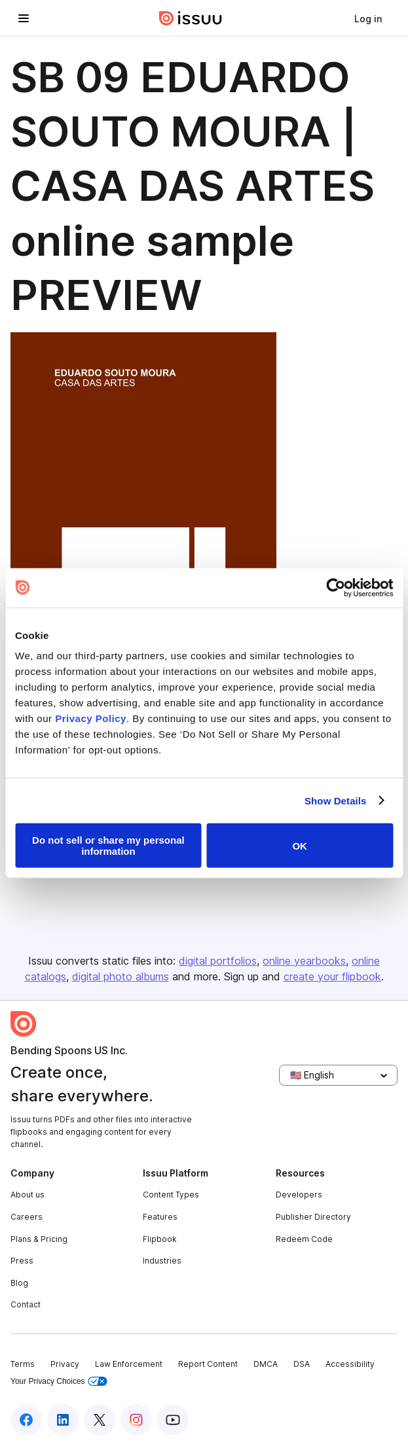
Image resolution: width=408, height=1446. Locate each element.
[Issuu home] (190, 18)
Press (21, 1260)
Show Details (336, 800)
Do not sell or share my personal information (108, 846)
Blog (19, 1283)
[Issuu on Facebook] (26, 1420)
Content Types (171, 1194)
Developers (299, 1194)
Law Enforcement (128, 1364)
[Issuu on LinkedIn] (63, 1420)
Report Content (208, 1364)
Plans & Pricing (38, 1239)
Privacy (64, 1364)
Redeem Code (304, 1239)
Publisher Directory (313, 1217)
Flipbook (160, 1239)
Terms (22, 1364)
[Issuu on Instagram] (136, 1420)
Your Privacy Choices (58, 1381)
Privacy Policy (90, 718)
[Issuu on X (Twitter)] (99, 1420)
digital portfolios (218, 960)
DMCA (265, 1364)
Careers (26, 1217)
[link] (368, 18)
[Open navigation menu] (23, 18)
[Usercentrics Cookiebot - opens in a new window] (335, 587)
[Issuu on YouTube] (173, 1420)
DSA (301, 1364)
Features (160, 1217)
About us (27, 1194)
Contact (25, 1304)
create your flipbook (332, 976)
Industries (162, 1260)
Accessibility (350, 1364)
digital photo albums (120, 976)
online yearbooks (304, 960)
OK (299, 845)
